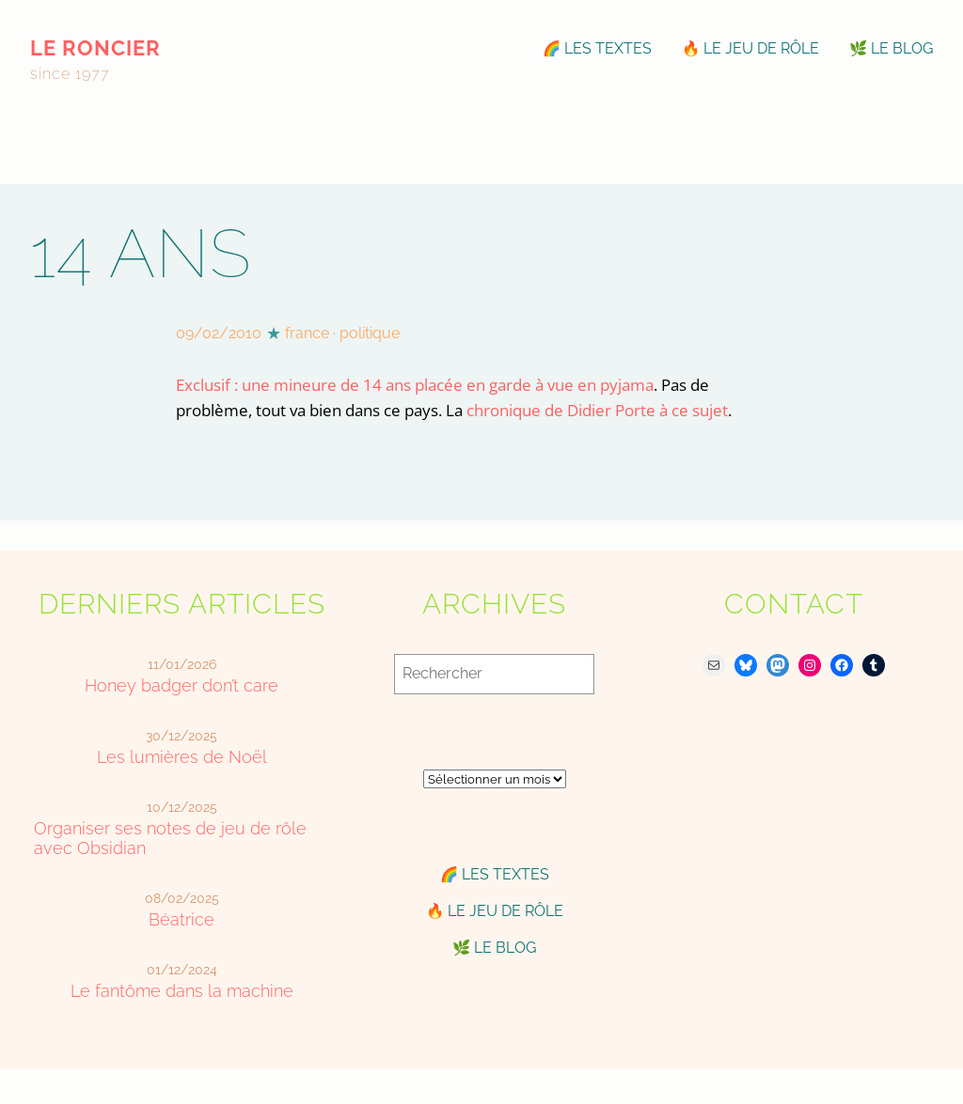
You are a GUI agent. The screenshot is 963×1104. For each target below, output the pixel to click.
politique (369, 333)
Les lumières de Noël (182, 757)
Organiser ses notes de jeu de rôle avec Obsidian (170, 838)
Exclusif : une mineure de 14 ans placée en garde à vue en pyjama (415, 385)
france (307, 333)
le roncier (95, 48)
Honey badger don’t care (181, 685)
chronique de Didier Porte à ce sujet (597, 410)
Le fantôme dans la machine (182, 991)
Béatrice (181, 919)
